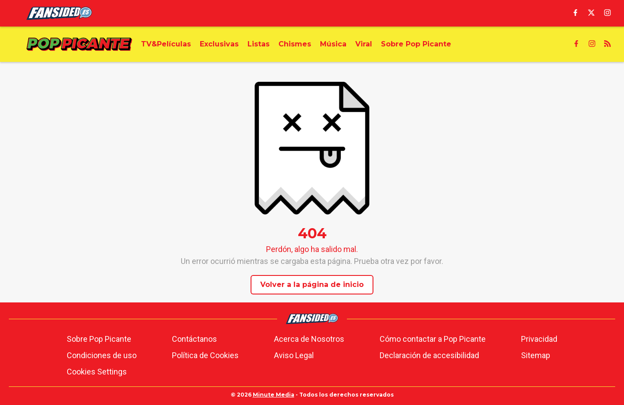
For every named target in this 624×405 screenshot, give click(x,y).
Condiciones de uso (102, 355)
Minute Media (273, 394)
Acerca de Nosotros (309, 339)
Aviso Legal (294, 355)
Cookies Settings (97, 371)
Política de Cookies (205, 355)
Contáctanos (194, 339)
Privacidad (539, 339)
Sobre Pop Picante (99, 339)
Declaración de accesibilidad (429, 355)
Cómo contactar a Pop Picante (433, 339)
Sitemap (535, 355)
